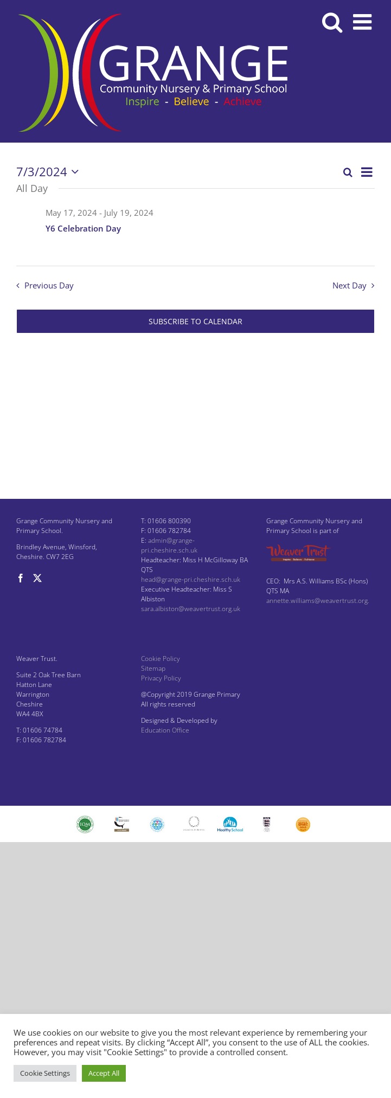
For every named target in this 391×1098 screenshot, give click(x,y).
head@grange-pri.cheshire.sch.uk (190, 579)
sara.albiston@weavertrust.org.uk (190, 608)
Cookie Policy (160, 658)
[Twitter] (37, 578)
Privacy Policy (161, 678)
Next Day (349, 285)
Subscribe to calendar (195, 321)
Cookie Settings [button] (45, 1073)
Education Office (165, 730)
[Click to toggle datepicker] (50, 172)
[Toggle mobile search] (332, 22)
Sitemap (153, 668)
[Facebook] (20, 578)
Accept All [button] (103, 1073)
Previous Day (49, 285)
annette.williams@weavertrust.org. (317, 600)
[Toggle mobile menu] (364, 22)
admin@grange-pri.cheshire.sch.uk (169, 545)
